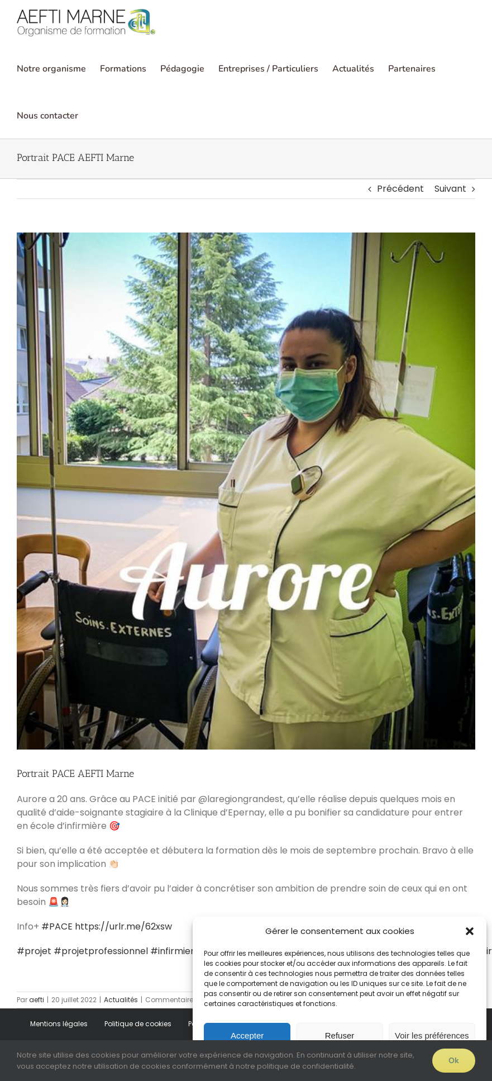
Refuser (340, 1035)
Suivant (450, 188)
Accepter (247, 1035)
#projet (34, 951)
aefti (36, 999)
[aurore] (246, 491)
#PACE (57, 926)
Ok (453, 1060)
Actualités (121, 999)
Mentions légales (59, 1023)
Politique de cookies (137, 1023)
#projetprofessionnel (101, 951)
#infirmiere (175, 951)
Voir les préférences (432, 1035)
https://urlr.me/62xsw (123, 926)
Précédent (400, 188)
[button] (469, 931)
